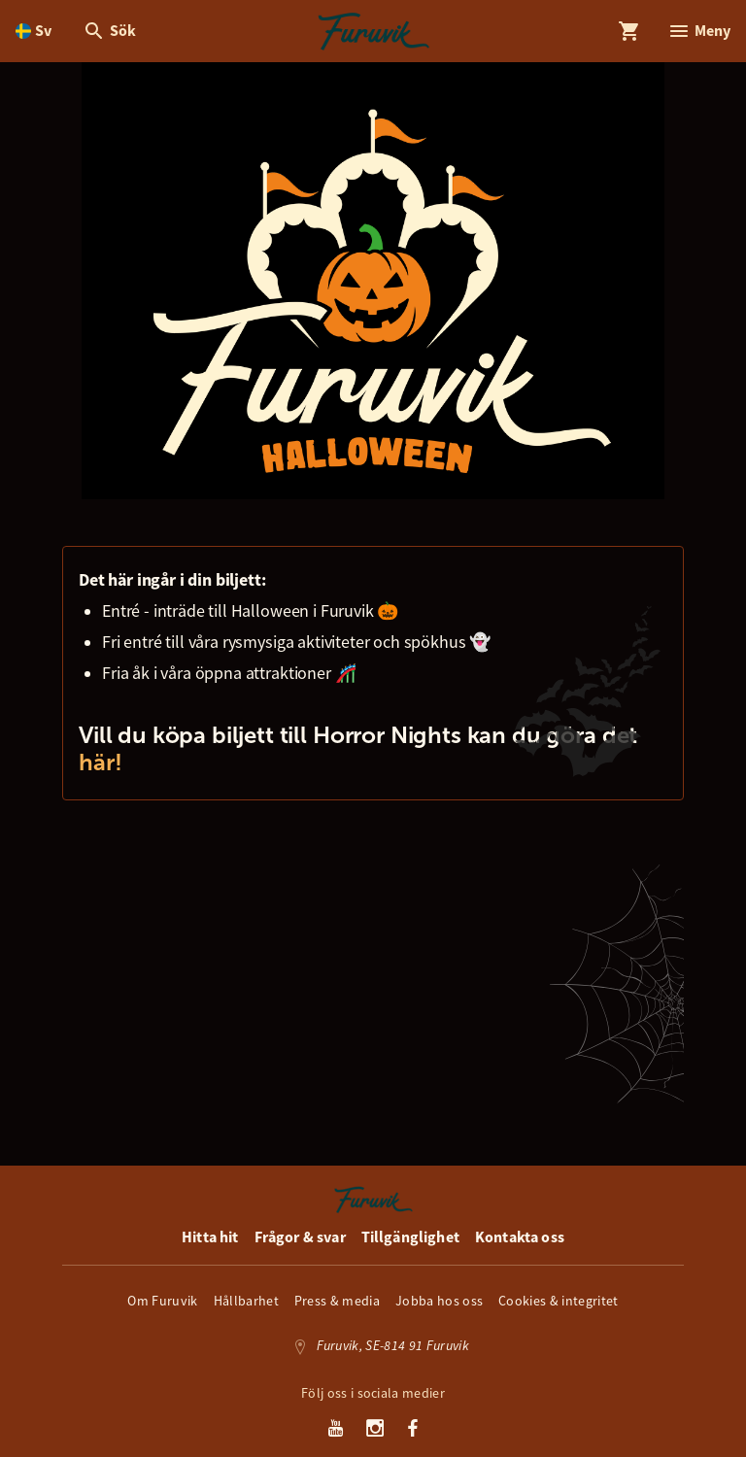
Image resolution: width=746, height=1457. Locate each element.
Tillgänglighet (410, 1237)
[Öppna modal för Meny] (699, 31)
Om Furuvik (162, 1300)
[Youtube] (335, 1429)
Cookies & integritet (558, 1300)
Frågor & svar (300, 1237)
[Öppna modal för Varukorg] (629, 31)
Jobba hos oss (439, 1300)
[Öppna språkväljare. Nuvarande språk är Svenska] (33, 31)
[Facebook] (413, 1429)
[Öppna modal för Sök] (109, 31)
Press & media (337, 1300)
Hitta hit (210, 1237)
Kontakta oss (519, 1237)
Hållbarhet (246, 1300)
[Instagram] (375, 1429)
